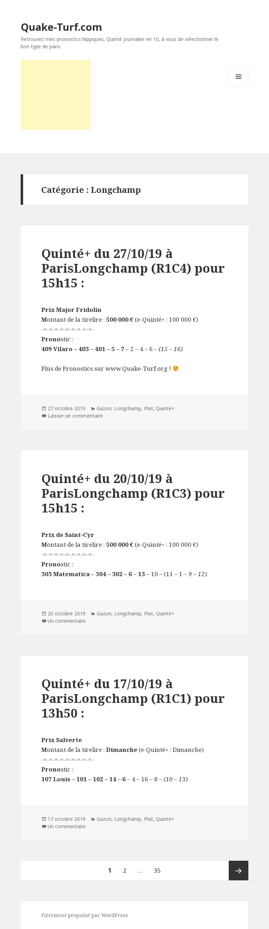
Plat (148, 408)
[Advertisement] (56, 95)
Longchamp (127, 408)
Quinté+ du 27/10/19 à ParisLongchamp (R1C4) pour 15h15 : (133, 268)
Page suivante (238, 870)
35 (160, 867)
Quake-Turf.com (61, 27)
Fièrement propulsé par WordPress (84, 915)
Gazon (104, 408)
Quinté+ (165, 408)
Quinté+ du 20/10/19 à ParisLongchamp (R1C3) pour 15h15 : (133, 493)
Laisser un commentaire (75, 415)
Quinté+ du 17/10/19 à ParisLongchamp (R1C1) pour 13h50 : (133, 698)
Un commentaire (67, 620)
